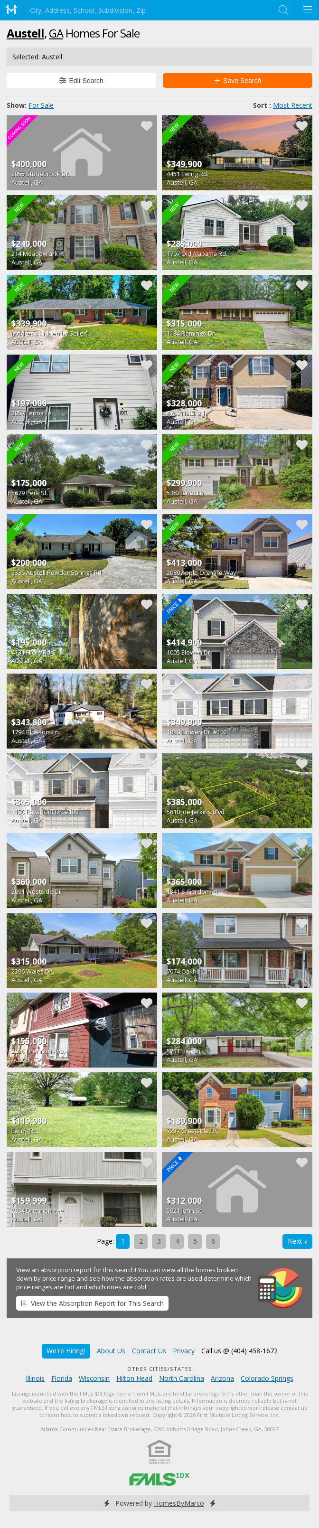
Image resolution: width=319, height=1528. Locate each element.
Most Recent (292, 105)
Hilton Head (134, 1378)
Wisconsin (94, 1378)
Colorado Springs (267, 1378)
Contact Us (149, 1350)
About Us (111, 1350)
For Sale (41, 105)
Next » (298, 1241)
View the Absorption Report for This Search (92, 1303)
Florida (61, 1378)
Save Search (238, 80)
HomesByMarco (179, 1503)
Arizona (222, 1378)
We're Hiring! (66, 1350)
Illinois (35, 1378)
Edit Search (81, 80)
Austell (25, 33)
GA (56, 33)
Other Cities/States (159, 1368)
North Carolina (181, 1378)
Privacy (184, 1350)
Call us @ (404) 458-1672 (239, 1350)
